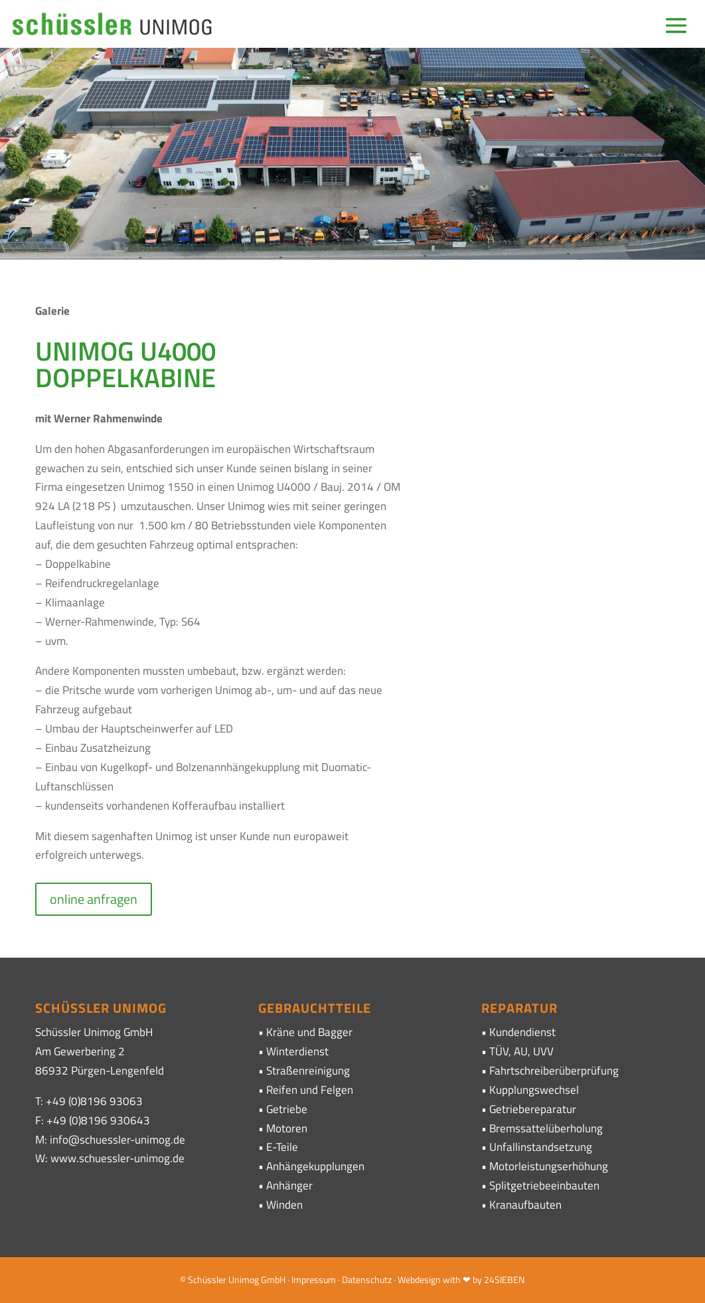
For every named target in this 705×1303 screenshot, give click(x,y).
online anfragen (93, 899)
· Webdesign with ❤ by (438, 1279)
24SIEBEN (504, 1279)
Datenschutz (367, 1279)
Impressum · (316, 1279)
